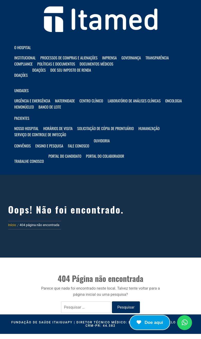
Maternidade (65, 100)
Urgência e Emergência (32, 100)
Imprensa (109, 57)
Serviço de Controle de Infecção (40, 134)
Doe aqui (150, 322)
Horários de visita (58, 128)
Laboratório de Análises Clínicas (134, 100)
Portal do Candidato (65, 156)
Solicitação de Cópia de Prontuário (105, 128)
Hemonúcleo (24, 107)
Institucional (25, 57)
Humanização (148, 128)
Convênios (22, 146)
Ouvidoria (102, 140)
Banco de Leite (50, 107)
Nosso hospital (26, 128)
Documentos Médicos (96, 64)
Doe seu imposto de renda (70, 70)
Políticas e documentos (56, 64)
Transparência (157, 57)
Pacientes (22, 118)
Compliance (23, 64)
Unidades (21, 90)
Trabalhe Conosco (29, 161)
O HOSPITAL (22, 47)
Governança (131, 57)
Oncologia (173, 100)
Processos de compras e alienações (69, 57)
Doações (21, 75)
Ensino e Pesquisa (49, 146)
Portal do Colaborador (105, 156)
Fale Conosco (78, 146)
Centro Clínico (91, 100)
